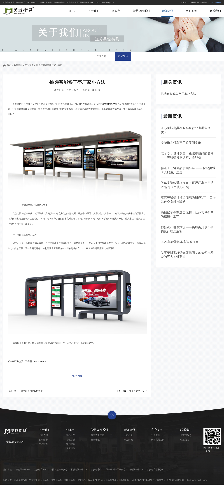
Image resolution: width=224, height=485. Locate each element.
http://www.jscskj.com (105, 2)
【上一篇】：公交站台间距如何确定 (25, 391)
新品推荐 (70, 435)
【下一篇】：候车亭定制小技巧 (131, 391)
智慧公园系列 (140, 10)
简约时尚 (70, 444)
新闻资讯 (167, 10)
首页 (9, 65)
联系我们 (215, 10)
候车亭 (115, 10)
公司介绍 (43, 435)
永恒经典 (70, 448)
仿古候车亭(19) (136, 470)
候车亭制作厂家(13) (115, 470)
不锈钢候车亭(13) (78, 470)
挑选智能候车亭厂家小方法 (179, 94)
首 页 (71, 10)
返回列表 (77, 376)
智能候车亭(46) (23, 470)
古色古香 (70, 440)
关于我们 (93, 10)
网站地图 (195, 2)
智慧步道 (95, 440)
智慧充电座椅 (97, 435)
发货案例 (155, 435)
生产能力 (43, 444)
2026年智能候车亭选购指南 (180, 242)
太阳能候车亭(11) (58, 470)
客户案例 (191, 10)
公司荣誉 (43, 440)
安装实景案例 (157, 440)
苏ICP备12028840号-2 (143, 480)
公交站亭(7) (96, 470)
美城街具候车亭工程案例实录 (181, 143)
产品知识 (124, 56)
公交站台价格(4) (155, 470)
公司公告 (100, 56)
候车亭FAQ (185, 435)
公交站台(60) (40, 470)
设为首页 (184, 2)
